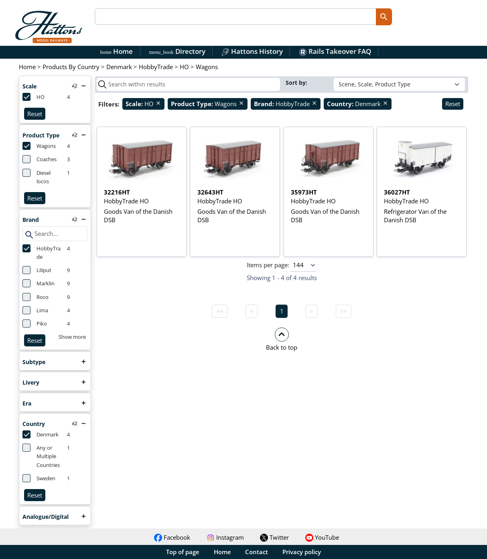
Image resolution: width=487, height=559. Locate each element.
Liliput (36, 270)
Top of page (182, 552)
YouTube (322, 537)
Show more (72, 337)
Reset (34, 114)
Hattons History (252, 51)
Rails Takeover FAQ (335, 51)
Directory (177, 51)
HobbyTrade (41, 252)
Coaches (39, 159)
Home (116, 51)
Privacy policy (301, 552)
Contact (256, 552)
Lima (35, 310)
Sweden (38, 478)
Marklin (38, 283)
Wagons (39, 146)
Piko (34, 323)
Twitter (274, 537)
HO (33, 97)
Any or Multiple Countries (41, 456)
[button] (281, 339)
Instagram (225, 537)
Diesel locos (36, 177)
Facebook (172, 537)
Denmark (40, 434)
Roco (35, 297)
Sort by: (297, 82)
